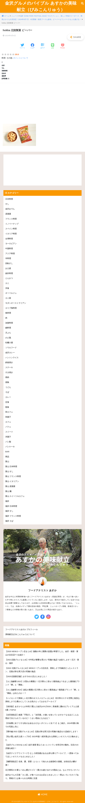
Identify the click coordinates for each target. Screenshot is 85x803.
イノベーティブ (11, 224)
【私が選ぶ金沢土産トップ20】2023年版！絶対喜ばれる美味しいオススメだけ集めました (42, 738)
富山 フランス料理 (13, 476)
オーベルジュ (11, 293)
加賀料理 (9, 323)
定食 (7, 402)
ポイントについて (20, 58)
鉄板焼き (9, 362)
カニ (7, 283)
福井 (7, 501)
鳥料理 (8, 313)
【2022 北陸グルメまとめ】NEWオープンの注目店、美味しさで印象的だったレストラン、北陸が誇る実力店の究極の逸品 (41, 670)
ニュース (14, 16)
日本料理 (9, 199)
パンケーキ (10, 447)
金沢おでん (10, 209)
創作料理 (9, 273)
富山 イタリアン (12, 481)
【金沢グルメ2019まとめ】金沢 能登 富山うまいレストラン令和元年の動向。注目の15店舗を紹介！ (41, 746)
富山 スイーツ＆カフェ (15, 496)
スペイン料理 (11, 229)
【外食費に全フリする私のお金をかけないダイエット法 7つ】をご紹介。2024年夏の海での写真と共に (42, 725)
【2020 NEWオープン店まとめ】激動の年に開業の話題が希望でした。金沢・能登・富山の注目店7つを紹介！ (41, 653)
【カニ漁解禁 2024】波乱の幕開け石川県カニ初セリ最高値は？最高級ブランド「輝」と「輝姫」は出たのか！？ (42, 691)
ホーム (6, 16)
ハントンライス (11, 358)
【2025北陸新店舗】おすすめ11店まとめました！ (26, 676)
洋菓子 (8, 437)
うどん (8, 387)
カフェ (8, 422)
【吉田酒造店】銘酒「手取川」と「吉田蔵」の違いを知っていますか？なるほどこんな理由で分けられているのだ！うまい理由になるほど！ (42, 716)
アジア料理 (10, 254)
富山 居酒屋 (10, 486)
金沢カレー (10, 353)
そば (7, 392)
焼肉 (7, 377)
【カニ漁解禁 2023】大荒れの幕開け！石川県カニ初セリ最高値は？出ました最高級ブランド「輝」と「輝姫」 (42, 683)
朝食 (7, 407)
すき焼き (9, 372)
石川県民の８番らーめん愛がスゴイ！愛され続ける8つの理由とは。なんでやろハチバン (42, 770)
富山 (7, 462)
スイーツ (9, 432)
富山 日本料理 (11, 466)
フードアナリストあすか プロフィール (21, 629)
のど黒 (8, 338)
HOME (42, 794)
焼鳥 (7, 382)
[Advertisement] (42, 100)
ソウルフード (11, 348)
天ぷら (8, 333)
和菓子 (8, 417)
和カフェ (9, 412)
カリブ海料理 (11, 308)
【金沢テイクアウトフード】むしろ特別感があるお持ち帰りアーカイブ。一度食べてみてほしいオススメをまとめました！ (42, 755)
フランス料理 (11, 219)
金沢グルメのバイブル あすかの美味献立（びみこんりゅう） (41, 6)
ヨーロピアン (11, 244)
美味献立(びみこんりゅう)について (20, 634)
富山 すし (9, 471)
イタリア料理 (11, 234)
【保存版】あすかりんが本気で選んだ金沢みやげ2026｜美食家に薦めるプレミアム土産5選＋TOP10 (42, 708)
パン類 (8, 442)
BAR (7, 452)
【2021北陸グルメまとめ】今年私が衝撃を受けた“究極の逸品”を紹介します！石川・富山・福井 (42, 661)
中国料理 (9, 249)
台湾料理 (9, 239)
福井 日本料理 (11, 506)
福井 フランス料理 (13, 516)
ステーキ (9, 367)
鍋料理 (8, 328)
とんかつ (9, 278)
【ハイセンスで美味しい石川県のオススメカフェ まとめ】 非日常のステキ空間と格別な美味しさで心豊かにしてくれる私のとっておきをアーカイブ (42, 700)
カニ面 (8, 298)
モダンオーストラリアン (15, 303)
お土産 (8, 268)
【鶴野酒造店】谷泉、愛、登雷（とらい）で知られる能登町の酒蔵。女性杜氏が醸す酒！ (41, 763)
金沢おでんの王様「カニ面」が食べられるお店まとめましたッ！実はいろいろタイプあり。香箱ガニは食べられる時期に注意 (42, 776)
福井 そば (9, 521)
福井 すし (9, 511)
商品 (7, 457)
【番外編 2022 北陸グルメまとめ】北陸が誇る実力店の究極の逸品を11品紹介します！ (41, 732)
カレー (8, 397)
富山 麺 (8, 491)
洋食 (7, 288)
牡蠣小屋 (9, 343)
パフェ (8, 427)
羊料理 (8, 259)
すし (7, 204)
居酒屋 (8, 214)
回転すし (9, 263)
